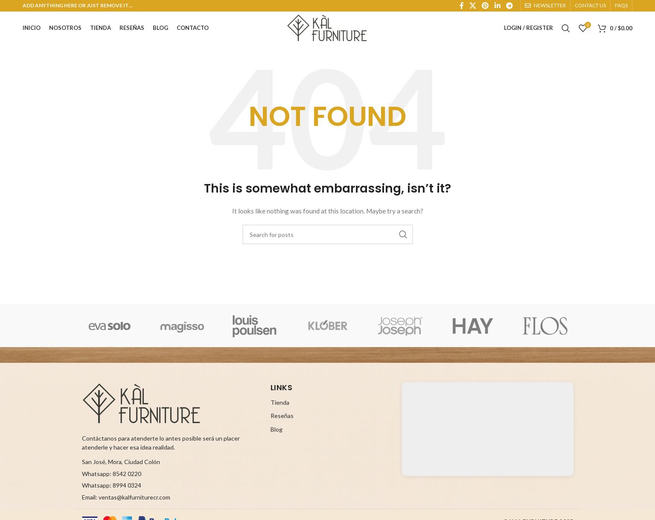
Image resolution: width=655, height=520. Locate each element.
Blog (276, 435)
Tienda (280, 408)
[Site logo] (328, 25)
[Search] (565, 25)
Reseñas (282, 422)
